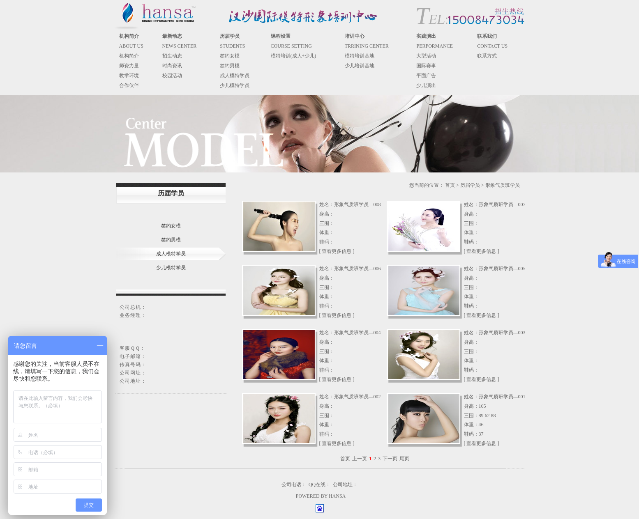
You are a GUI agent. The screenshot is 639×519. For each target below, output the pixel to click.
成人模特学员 (234, 75)
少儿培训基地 (359, 66)
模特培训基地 (359, 56)
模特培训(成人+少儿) (293, 56)
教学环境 (129, 75)
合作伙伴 (129, 85)
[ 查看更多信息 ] (337, 251)
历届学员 (470, 185)
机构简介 (129, 56)
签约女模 (230, 56)
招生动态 (172, 56)
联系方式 (487, 56)
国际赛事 (426, 66)
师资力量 (129, 66)
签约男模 (230, 66)
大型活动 (426, 56)
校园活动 (172, 75)
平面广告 (426, 75)
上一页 (359, 459)
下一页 (390, 459)
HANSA (337, 496)
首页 (450, 185)
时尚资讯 (172, 66)
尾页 (404, 459)
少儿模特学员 (234, 85)
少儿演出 (426, 85)
